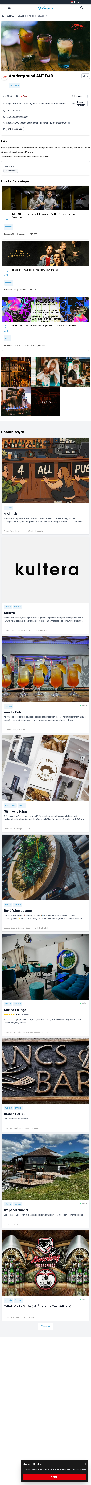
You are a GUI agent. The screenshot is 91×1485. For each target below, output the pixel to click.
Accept (54, 1477)
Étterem (18, 1108)
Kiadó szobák (10, 805)
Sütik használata (78, 1469)
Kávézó (8, 607)
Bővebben (45, 1326)
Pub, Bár (20, 16)
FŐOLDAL (9, 16)
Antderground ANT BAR (28, 234)
